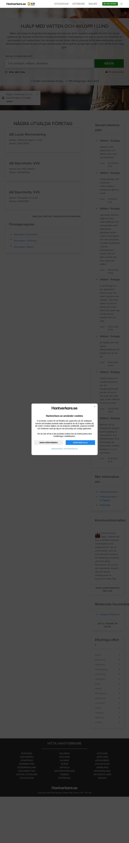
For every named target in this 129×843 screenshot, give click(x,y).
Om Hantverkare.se (71, 449)
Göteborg (78, 3)
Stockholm (61, 3)
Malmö (93, 3)
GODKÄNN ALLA (80, 443)
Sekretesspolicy (57, 449)
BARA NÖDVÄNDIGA (49, 443)
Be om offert (110, 4)
